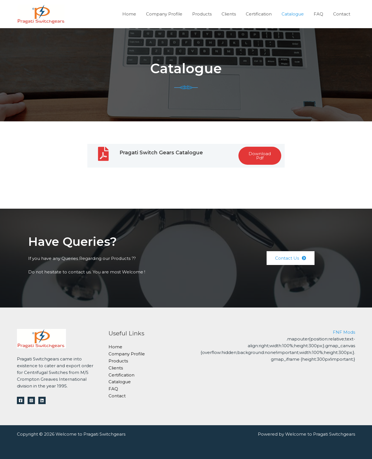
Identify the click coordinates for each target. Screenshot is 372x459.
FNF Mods (344, 332)
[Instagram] (31, 400)
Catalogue (296, 14)
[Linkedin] (42, 400)
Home (140, 14)
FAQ (320, 14)
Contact (342, 14)
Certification (263, 14)
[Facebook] (20, 400)
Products (209, 14)
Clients (235, 14)
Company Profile (173, 14)
